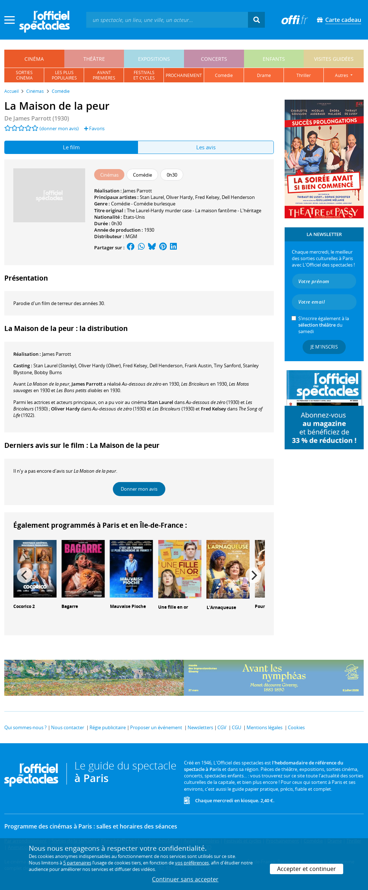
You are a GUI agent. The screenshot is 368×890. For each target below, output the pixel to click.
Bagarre (69, 606)
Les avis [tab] (206, 147)
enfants (274, 58)
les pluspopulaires (64, 75)
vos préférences (192, 862)
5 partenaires (77, 862)
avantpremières (104, 75)
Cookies (296, 727)
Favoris (94, 128)
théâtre (94, 58)
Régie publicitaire (107, 727)
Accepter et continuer (306, 869)
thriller (303, 75)
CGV (221, 727)
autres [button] (342, 75)
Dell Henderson (238, 197)
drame (264, 75)
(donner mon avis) (59, 128)
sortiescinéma (24, 75)
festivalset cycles (144, 75)
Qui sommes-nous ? (25, 727)
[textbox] (167, 19)
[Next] (253, 575)
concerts (214, 58)
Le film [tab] (71, 147)
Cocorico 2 (24, 606)
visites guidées (334, 58)
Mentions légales (264, 727)
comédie (224, 75)
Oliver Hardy (179, 197)
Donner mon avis (139, 489)
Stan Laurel (152, 197)
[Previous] (25, 575)
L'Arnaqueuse (221, 607)
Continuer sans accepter (185, 879)
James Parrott (137, 190)
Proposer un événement (156, 727)
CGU (236, 727)
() (54, 365)
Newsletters (200, 727)
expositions (154, 58)
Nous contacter (67, 727)
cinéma (34, 58)
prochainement (184, 75)
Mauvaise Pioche (128, 606)
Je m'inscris (324, 347)
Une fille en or (173, 607)
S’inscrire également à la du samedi (323, 325)
